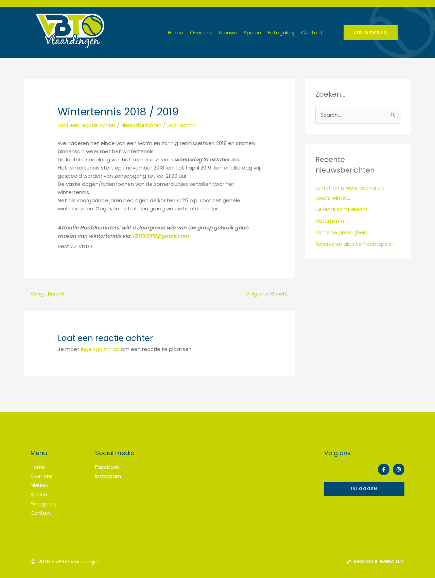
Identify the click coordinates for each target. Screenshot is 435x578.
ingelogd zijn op (100, 349)
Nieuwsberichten (144, 125)
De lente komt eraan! (342, 209)
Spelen (252, 32)
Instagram (108, 476)
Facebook (107, 467)
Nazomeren (330, 221)
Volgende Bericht (269, 294)
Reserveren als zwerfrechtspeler (356, 244)
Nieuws (228, 32)
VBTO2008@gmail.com (162, 235)
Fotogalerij (281, 32)
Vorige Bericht (45, 294)
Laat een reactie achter (88, 125)
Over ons (201, 32)
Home (175, 32)
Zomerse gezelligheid (342, 232)
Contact (312, 32)
